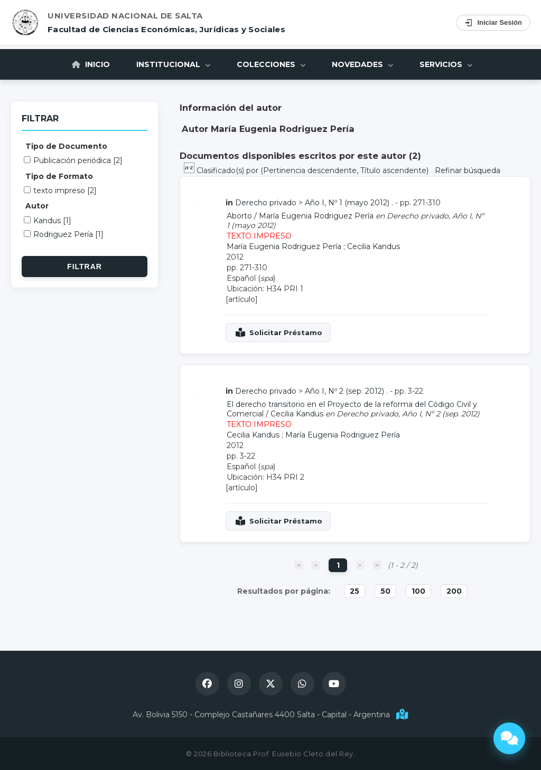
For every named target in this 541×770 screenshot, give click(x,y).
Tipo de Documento (66, 146)
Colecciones (271, 64)
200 (454, 591)
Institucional (173, 64)
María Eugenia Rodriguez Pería (316, 216)
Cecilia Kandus (373, 246)
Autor (37, 206)
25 (354, 591)
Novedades (362, 64)
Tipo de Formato (59, 176)
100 (418, 591)
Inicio (91, 64)
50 (385, 591)
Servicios (445, 64)
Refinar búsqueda (467, 170)
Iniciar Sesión (493, 22)
